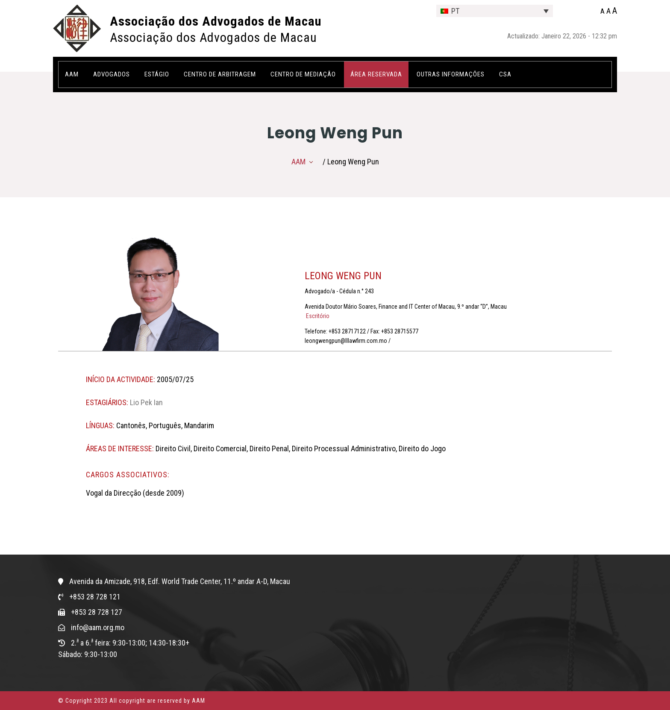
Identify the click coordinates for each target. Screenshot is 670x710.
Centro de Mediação (303, 74)
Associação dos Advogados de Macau (215, 21)
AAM (72, 74)
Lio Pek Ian (146, 402)
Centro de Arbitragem (220, 74)
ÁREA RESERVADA (376, 74)
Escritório (317, 316)
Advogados (111, 74)
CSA (505, 74)
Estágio (156, 74)
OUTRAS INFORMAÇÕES (451, 74)
